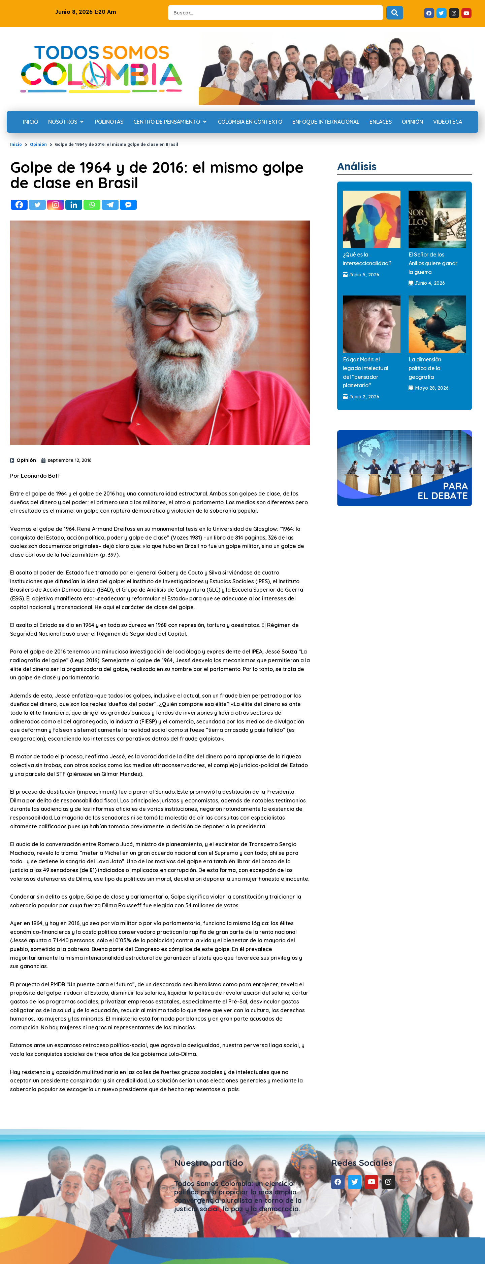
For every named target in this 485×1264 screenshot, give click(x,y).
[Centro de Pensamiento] (170, 122)
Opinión (38, 144)
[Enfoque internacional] (325, 122)
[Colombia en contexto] (250, 122)
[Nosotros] (66, 122)
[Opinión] (412, 122)
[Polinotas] (109, 122)
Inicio (16, 144)
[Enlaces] (380, 122)
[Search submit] (394, 12)
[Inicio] (30, 122)
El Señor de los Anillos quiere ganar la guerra (433, 263)
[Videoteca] (447, 122)
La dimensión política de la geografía (425, 368)
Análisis (358, 166)
